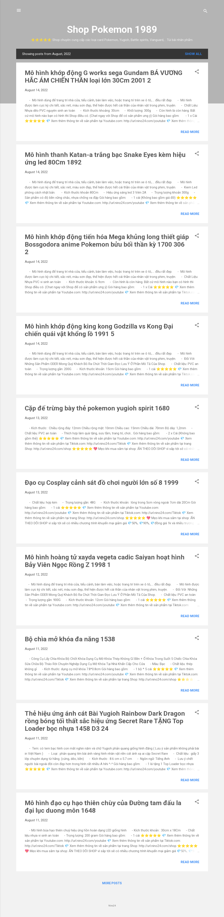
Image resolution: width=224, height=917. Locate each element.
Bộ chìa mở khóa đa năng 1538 (70, 639)
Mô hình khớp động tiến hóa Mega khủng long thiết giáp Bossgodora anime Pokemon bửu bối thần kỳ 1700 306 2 (107, 244)
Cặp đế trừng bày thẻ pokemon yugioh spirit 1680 (97, 408)
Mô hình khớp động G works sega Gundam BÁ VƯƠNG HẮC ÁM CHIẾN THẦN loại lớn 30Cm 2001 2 (103, 76)
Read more (190, 132)
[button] (196, 72)
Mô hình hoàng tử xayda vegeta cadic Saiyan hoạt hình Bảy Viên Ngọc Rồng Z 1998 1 (105, 560)
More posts (112, 883)
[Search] (205, 11)
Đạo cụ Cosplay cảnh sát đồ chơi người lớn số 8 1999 (102, 482)
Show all (193, 54)
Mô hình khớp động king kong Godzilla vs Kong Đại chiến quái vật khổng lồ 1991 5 (99, 330)
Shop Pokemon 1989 (112, 29)
